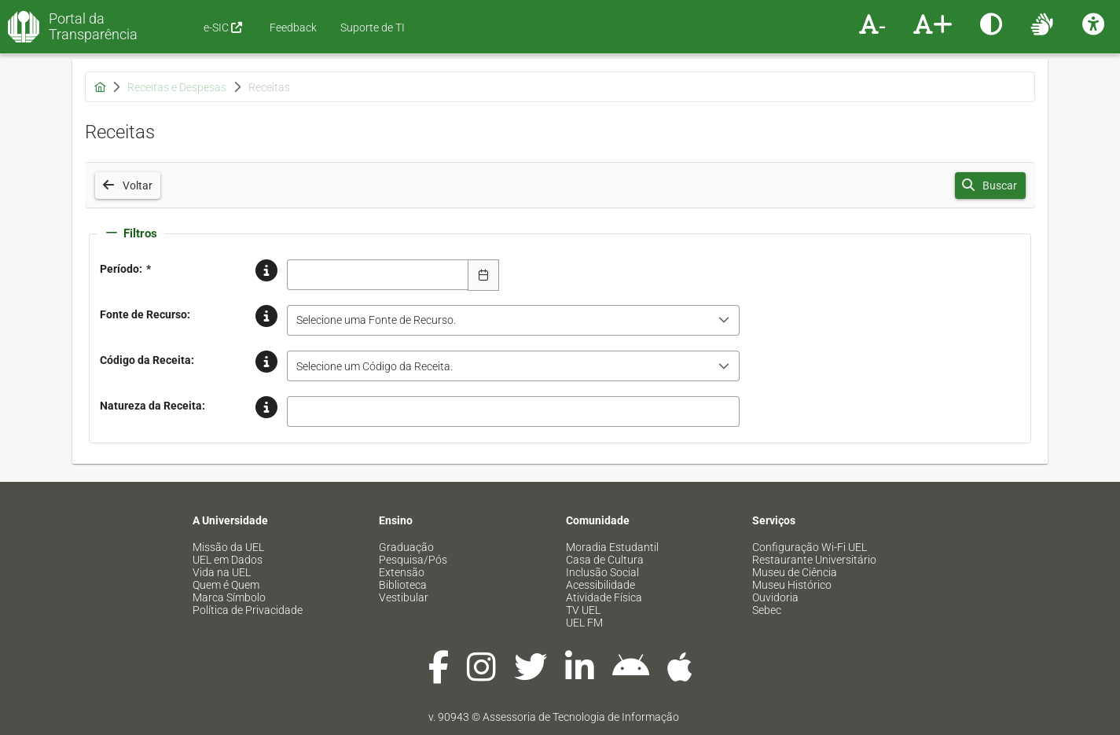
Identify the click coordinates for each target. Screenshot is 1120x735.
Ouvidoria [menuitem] (775, 597)
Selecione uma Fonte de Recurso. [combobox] (376, 320)
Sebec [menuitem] (766, 610)
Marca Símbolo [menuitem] (229, 597)
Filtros (131, 233)
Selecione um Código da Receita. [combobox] (374, 366)
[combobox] (378, 274)
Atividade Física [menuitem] (604, 597)
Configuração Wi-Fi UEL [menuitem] (809, 547)
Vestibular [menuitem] (403, 597)
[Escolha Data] (483, 275)
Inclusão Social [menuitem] (602, 572)
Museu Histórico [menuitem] (792, 585)
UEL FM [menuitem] (584, 622)
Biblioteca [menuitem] (403, 585)
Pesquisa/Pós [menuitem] (413, 559)
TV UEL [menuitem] (583, 610)
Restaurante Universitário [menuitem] (814, 559)
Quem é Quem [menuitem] (226, 585)
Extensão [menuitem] (401, 572)
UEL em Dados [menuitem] (228, 559)
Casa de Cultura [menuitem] (605, 559)
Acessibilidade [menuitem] (600, 585)
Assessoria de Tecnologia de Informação (581, 717)
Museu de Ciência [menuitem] (794, 572)
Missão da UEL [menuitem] (228, 547)
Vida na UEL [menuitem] (222, 572)
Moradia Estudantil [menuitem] (612, 547)
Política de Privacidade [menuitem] (248, 610)
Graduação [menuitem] (406, 547)
